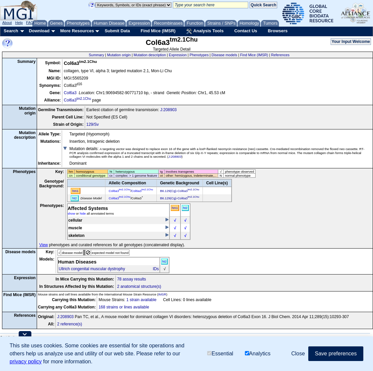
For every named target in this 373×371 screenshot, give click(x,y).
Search (11, 30)
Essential (220, 353)
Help (19, 23)
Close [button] (298, 353)
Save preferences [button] (336, 353)
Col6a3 (70, 93)
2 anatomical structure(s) (139, 286)
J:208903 (168, 109)
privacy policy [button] (26, 361)
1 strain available (141, 299)
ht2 (185, 208)
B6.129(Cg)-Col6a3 (179, 191)
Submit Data (117, 30)
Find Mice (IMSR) (157, 30)
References (280, 55)
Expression (177, 55)
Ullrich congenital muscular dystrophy (92, 269)
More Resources (77, 30)
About (7, 23)
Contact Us (245, 30)
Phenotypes (199, 55)
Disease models (224, 55)
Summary (96, 55)
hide (83, 213)
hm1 (175, 208)
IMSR (162, 294)
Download (39, 30)
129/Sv (92, 124)
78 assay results (131, 279)
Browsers (278, 30)
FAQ (29, 23)
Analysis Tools (205, 31)
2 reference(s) (69, 324)
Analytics (258, 353)
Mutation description (150, 55)
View (43, 245)
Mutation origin (119, 55)
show (71, 213)
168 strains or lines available (123, 307)
